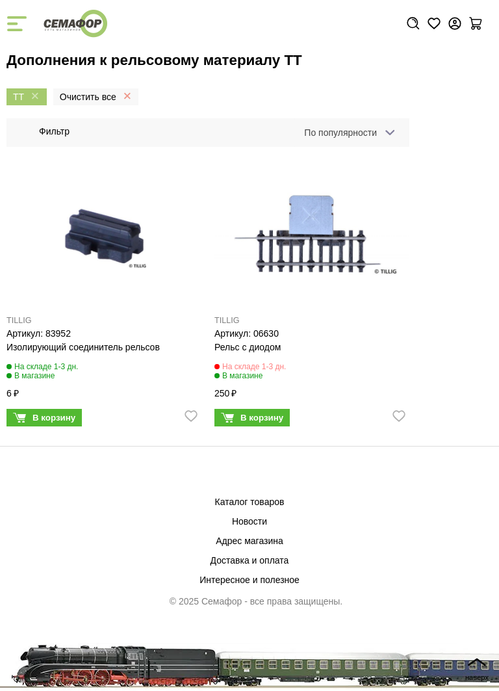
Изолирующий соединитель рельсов (83, 347)
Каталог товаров (250, 502)
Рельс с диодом (247, 347)
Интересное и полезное (249, 580)
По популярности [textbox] (340, 132)
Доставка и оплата (250, 560)
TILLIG (19, 320)
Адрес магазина (249, 541)
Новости (249, 521)
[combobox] (347, 132)
